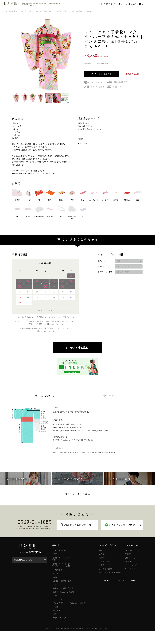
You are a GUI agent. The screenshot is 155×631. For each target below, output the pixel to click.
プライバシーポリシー (133, 565)
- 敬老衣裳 (56, 610)
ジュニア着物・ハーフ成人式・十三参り (21, 11)
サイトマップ (129, 569)
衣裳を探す (109, 4)
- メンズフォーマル (60, 599)
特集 (101, 550)
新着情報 (128, 554)
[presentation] (45, 396)
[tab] (45, 396)
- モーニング (57, 596)
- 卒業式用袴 (57, 570)
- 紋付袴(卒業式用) (59, 618)
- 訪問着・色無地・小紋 (61, 581)
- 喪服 (54, 614)
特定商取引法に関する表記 (110, 572)
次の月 (50, 310)
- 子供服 (55, 607)
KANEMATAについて (133, 550)
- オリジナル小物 (59, 550)
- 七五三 (55, 573)
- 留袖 (54, 577)
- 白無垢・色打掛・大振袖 (62, 588)
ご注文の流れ (104, 561)
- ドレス (55, 585)
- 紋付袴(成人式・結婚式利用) (64, 592)
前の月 (40, 310)
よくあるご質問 (105, 569)
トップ (5, 11)
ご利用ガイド (104, 565)
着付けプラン (104, 558)
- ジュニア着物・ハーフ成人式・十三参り (69, 603)
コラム (102, 554)
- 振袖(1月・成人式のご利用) (61, 559)
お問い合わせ (129, 558)
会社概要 (128, 561)
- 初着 (54, 554)
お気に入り (132, 74)
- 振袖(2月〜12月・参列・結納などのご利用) (61, 565)
